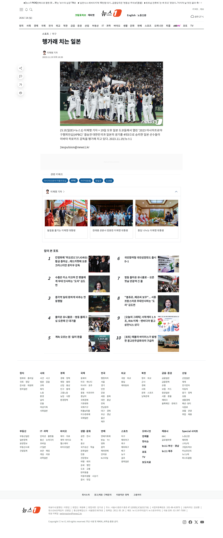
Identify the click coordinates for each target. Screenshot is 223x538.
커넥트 (195, 9)
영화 (103, 443)
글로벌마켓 (166, 440)
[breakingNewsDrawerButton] (26, 9)
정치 (22, 373)
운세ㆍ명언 (85, 465)
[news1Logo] (31, 510)
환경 (42, 396)
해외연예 (105, 451)
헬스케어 (64, 443)
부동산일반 (24, 436)
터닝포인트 (187, 451)
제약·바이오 (65, 440)
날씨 (42, 400)
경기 (103, 385)
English (131, 15)
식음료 (185, 407)
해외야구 (125, 440)
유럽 (82, 389)
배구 (123, 451)
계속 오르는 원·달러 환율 (68, 337)
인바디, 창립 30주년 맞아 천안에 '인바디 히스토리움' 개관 (56, 3)
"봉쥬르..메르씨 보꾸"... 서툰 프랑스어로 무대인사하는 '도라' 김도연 (140, 301)
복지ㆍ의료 (65, 436)
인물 (42, 403)
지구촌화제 (85, 414)
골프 (123, 458)
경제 (62, 373)
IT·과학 (44, 431)
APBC (73, 180)
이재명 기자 (52, 52)
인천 (103, 389)
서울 (103, 382)
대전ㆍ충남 (106, 400)
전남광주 (105, 407)
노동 (42, 392)
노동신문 (142, 15)
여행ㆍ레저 (85, 461)
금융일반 (165, 378)
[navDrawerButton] (21, 9)
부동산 (23, 431)
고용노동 (64, 392)
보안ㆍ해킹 (45, 451)
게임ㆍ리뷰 (45, 454)
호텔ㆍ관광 (187, 411)
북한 (144, 373)
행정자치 (105, 378)
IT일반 (43, 447)
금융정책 (165, 382)
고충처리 (137, 494)
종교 (82, 443)
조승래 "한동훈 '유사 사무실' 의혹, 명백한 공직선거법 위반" (166, 3)
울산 (103, 418)
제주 (103, 421)
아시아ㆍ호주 (86, 385)
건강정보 (84, 458)
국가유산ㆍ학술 (87, 447)
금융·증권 (167, 373)
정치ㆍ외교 (146, 378)
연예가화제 (105, 436)
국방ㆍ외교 (126, 378)
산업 (184, 373)
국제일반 (84, 418)
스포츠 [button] (45, 33)
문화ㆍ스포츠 (147, 392)
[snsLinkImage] (184, 521)
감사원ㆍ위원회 (26, 385)
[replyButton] (21, 76)
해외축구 (125, 447)
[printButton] (21, 93)
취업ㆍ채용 (187, 414)
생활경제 (186, 400)
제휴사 (165, 431)
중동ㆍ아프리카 (87, 392)
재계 (184, 382)
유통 (184, 396)
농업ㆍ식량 (65, 396)
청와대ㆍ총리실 (26, 378)
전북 (103, 403)
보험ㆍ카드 (167, 389)
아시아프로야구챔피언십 (55, 180)
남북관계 (145, 396)
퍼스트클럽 (187, 458)
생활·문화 (86, 431)
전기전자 (186, 385)
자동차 (185, 389)
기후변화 (84, 403)
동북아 (83, 378)
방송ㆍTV (105, 440)
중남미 (83, 396)
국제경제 (84, 400)
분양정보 (23, 443)
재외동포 (125, 385)
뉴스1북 (185, 454)
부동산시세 (24, 447)
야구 (123, 436)
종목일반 (125, 461)
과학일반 (44, 458)
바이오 (63, 431)
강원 (103, 392)
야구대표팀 (86, 180)
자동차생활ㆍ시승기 (89, 476)
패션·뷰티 (186, 403)
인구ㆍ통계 (65, 389)
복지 (42, 389)
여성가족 (44, 407)
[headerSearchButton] (30, 9)
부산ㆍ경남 (106, 414)
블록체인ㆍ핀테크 (169, 403)
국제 (83, 373)
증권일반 (165, 392)
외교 (123, 373)
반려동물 (84, 472)
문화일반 (84, 451)
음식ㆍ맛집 (85, 479)
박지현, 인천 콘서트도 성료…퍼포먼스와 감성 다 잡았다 (111, 3)
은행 (164, 385)
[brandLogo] (111, 12)
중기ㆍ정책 (187, 392)
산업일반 (186, 378)
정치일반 (23, 389)
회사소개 (86, 494)
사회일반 (44, 411)
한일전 (98, 180)
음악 (103, 447)
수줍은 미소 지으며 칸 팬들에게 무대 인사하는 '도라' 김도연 (70, 281)
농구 (123, 454)
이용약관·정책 (122, 494)
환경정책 (64, 400)
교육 (42, 385)
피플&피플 (85, 411)
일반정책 (23, 440)
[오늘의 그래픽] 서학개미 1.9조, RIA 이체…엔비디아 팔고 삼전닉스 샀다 (139, 321)
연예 (103, 431)
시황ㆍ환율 (167, 396)
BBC (164, 436)
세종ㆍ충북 (106, 396)
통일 (123, 382)
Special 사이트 (190, 431)
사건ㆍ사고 (45, 378)
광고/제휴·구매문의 (103, 494)
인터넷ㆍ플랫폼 (47, 436)
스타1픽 (185, 443)
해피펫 (91, 15)
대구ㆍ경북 (106, 411)
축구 (123, 443)
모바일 (43, 443)
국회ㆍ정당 (24, 382)
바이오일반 (65, 447)
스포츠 (124, 431)
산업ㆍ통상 (65, 385)
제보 (202, 9)
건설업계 (23, 451)
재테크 (165, 400)
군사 (143, 382)
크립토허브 (80, 15)
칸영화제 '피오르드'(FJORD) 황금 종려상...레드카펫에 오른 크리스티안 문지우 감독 (71, 261)
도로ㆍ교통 (85, 469)
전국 (103, 373)
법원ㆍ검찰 (45, 382)
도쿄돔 (109, 180)
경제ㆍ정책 (65, 378)
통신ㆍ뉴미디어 (47, 440)
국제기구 (84, 407)
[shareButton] (21, 68)
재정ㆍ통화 (65, 382)
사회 (42, 373)
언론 (82, 454)
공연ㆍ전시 (85, 436)
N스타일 (104, 458)
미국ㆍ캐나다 (86, 382)
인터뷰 (104, 454)
